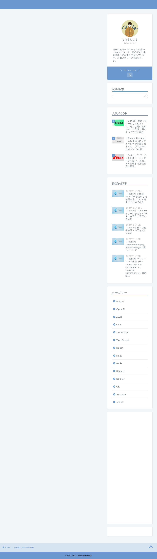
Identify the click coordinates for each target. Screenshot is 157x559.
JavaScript (122, 332)
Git (118, 386)
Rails (119, 363)
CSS (118, 324)
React (119, 348)
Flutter (120, 301)
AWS (119, 317)
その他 (120, 402)
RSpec (120, 371)
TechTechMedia (78, 4)
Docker (120, 379)
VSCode (121, 394)
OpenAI (120, 309)
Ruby (119, 355)
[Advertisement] (130, 469)
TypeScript (122, 340)
